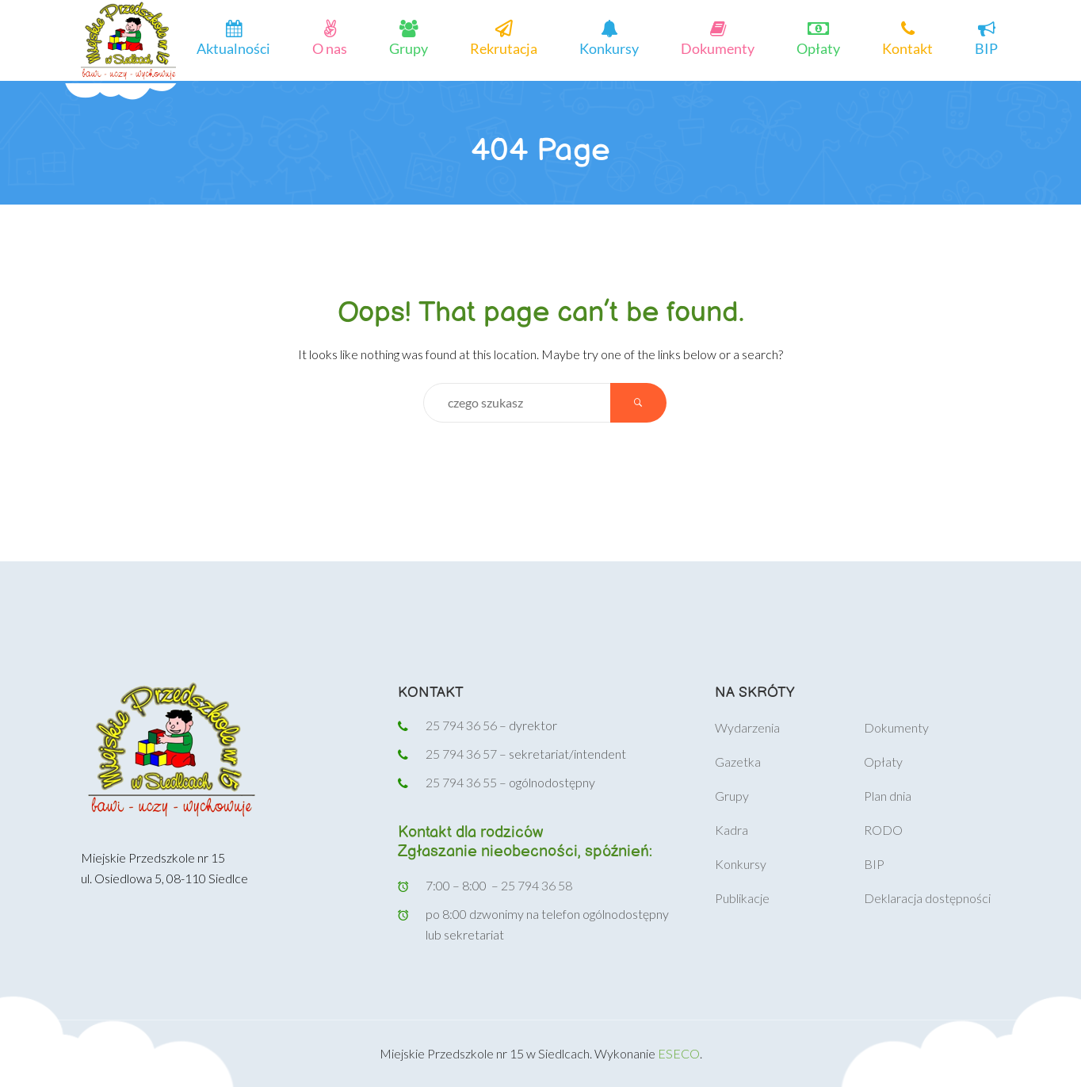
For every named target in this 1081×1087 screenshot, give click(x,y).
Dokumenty (717, 47)
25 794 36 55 (461, 782)
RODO (883, 829)
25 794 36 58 (536, 885)
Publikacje (742, 897)
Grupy (408, 47)
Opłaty (818, 47)
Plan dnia (887, 795)
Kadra (731, 829)
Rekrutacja (503, 47)
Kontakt (907, 47)
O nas (329, 47)
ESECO (679, 1053)
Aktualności (233, 47)
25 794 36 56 (461, 725)
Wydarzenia (747, 727)
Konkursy (609, 47)
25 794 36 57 (462, 753)
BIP (986, 47)
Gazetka (738, 761)
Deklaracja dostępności (927, 897)
